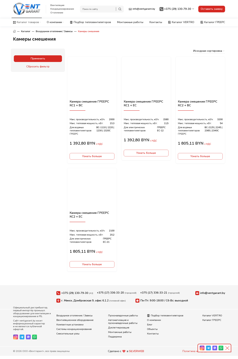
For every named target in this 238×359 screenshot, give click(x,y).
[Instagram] (15, 337)
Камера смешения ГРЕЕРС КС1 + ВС (89, 103)
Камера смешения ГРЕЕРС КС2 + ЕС (89, 215)
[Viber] (28, 337)
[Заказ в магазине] (209, 51)
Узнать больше (92, 156)
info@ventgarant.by (210, 293)
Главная (14, 31)
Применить (38, 58)
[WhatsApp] (34, 337)
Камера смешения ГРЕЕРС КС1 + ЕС (143, 103)
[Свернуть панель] (228, 348)
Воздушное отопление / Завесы (54, 31)
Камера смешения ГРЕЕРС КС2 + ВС (197, 103)
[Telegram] (22, 337)
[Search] (102, 9)
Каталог (25, 31)
